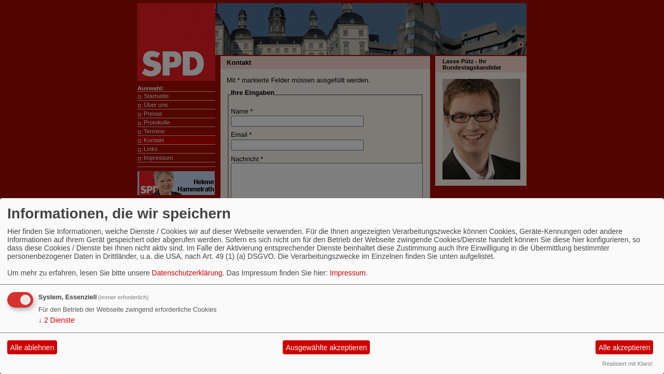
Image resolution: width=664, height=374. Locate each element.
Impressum (348, 273)
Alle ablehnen (32, 347)
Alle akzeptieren (625, 347)
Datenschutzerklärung (187, 273)
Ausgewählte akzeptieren (326, 347)
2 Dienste (56, 320)
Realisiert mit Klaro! (627, 364)
